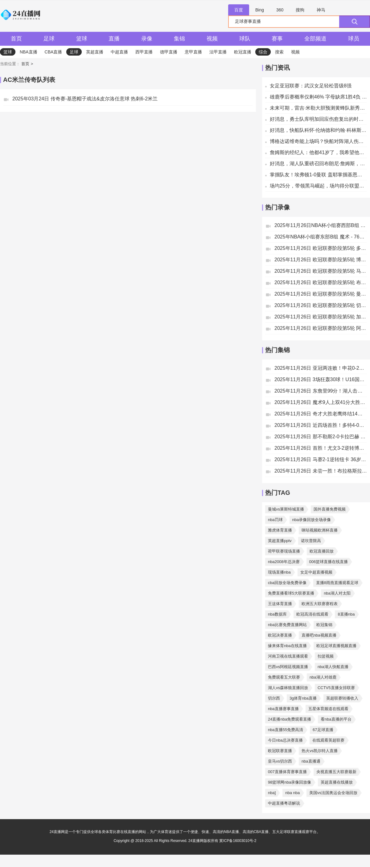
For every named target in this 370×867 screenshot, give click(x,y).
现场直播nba (279, 572)
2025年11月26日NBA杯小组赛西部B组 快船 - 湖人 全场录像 (320, 225)
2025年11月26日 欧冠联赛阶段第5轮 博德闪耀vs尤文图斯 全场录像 (320, 259)
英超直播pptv (280, 540)
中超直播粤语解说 (284, 803)
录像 (146, 39)
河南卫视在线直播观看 (288, 656)
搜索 (279, 51)
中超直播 (119, 51)
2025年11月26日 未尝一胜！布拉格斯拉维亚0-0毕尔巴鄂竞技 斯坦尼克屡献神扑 (320, 470)
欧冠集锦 (324, 624)
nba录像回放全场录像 (311, 519)
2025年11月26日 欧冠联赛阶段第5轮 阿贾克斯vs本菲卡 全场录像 (320, 328)
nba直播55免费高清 (285, 729)
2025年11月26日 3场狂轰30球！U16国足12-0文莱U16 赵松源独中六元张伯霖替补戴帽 (320, 379)
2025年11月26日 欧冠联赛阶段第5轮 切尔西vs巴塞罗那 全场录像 (320, 305)
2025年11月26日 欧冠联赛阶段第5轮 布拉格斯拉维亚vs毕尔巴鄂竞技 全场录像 (320, 282)
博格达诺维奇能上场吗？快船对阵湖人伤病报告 (318, 141)
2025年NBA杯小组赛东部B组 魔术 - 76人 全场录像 (320, 236)
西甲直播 (144, 51)
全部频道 (315, 39)
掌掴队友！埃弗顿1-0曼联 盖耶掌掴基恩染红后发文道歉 (318, 174)
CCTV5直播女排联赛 (336, 687)
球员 (353, 39)
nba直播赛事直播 (283, 708)
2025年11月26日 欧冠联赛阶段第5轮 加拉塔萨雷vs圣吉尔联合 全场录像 (320, 316)
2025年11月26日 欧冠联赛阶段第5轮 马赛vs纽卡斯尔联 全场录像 (320, 271)
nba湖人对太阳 (337, 593)
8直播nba (346, 614)
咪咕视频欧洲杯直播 (320, 530)
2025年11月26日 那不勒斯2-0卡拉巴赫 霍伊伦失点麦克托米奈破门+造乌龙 (320, 436)
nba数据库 (277, 614)
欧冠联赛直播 (280, 750)
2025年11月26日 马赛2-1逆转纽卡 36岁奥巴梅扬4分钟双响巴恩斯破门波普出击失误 (320, 459)
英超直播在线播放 (337, 782)
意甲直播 (193, 51)
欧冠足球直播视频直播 (336, 645)
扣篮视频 (326, 656)
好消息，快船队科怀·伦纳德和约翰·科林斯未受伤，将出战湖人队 (318, 130)
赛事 (277, 39)
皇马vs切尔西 (280, 761)
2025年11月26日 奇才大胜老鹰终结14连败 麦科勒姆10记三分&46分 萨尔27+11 (320, 413)
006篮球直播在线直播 (328, 561)
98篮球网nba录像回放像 (289, 782)
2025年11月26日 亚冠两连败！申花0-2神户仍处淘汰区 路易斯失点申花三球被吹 (320, 368)
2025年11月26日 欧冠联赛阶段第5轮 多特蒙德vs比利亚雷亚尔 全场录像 (320, 248)
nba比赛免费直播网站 (287, 624)
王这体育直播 (280, 603)
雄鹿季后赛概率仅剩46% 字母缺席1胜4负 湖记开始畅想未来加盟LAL (318, 96)
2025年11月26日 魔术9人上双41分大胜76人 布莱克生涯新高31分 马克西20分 (320, 402)
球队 (244, 39)
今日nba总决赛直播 (285, 740)
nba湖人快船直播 (333, 666)
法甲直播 (218, 51)
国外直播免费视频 (330, 509)
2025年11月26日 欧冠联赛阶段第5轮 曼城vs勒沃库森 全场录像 (320, 294)
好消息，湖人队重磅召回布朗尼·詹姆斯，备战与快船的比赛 (318, 163)
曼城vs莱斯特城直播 (286, 509)
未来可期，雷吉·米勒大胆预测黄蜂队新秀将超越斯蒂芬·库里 (318, 108)
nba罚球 (275, 519)
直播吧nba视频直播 (319, 635)
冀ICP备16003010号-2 (237, 841)
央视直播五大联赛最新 (336, 771)
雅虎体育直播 (280, 530)
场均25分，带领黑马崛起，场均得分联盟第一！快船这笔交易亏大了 (318, 185)
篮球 (81, 39)
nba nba (292, 792)
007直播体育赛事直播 (287, 771)
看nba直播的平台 (336, 719)
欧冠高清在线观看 (312, 614)
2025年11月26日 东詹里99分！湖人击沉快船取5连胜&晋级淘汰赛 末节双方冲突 (320, 391)
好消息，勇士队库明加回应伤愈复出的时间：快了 (318, 119)
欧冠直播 (242, 51)
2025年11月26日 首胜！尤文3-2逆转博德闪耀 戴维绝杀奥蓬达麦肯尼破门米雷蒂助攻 (320, 448)
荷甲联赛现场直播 (284, 551)
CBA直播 (53, 51)
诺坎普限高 (311, 540)
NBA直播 (28, 51)
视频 (212, 39)
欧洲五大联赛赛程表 (320, 603)
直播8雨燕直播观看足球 (337, 582)
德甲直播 (168, 51)
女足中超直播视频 (316, 572)
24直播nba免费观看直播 (289, 719)
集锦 (179, 39)
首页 (16, 39)
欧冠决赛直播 (280, 635)
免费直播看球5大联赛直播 (291, 593)
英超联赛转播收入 (342, 698)
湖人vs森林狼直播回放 (288, 687)
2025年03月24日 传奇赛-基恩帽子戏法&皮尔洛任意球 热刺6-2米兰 (85, 98)
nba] (272, 792)
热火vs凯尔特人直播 (320, 750)
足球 (49, 39)
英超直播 (94, 51)
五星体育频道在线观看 (328, 708)
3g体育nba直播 (303, 698)
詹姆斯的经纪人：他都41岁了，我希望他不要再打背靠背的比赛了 (318, 152)
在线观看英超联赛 (328, 740)
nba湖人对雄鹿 (323, 677)
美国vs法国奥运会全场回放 (333, 792)
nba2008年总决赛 (284, 561)
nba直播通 (311, 761)
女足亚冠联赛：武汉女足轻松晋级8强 (311, 85)
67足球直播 (323, 729)
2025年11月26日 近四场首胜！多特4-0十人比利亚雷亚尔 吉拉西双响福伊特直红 (320, 425)
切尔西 (274, 698)
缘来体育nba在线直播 (287, 645)
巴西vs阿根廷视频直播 (288, 666)
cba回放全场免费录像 (287, 582)
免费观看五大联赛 (284, 677)
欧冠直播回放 (322, 551)
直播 (114, 39)
